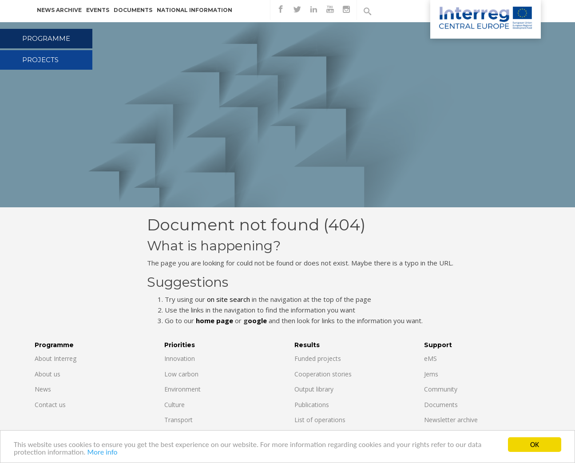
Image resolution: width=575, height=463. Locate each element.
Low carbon (181, 374)
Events (97, 10)
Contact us (50, 404)
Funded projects (317, 358)
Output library (313, 389)
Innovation (179, 358)
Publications (311, 404)
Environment (182, 389)
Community (440, 389)
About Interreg (55, 358)
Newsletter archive (451, 420)
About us (47, 374)
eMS (430, 358)
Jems (431, 374)
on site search (228, 299)
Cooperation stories (323, 374)
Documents (133, 10)
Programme (46, 38)
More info (102, 453)
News (43, 389)
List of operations (319, 420)
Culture (174, 404)
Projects (40, 59)
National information (194, 10)
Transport (178, 420)
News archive (59, 10)
